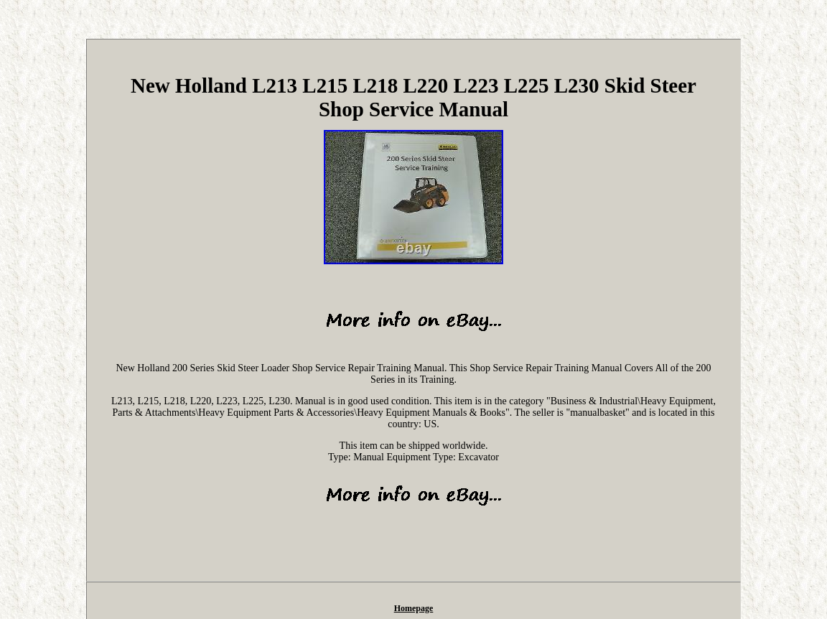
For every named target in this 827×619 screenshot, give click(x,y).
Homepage (414, 608)
